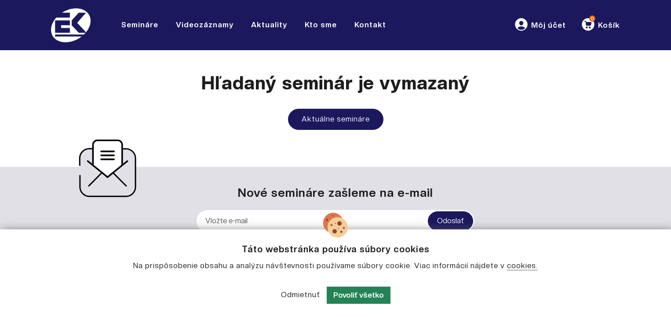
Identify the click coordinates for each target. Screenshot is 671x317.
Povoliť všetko (358, 295)
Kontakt (370, 24)
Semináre (139, 24)
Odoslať (450, 220)
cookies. (522, 265)
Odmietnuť (300, 294)
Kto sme (321, 24)
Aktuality (269, 24)
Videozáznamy (204, 24)
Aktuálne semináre (336, 118)
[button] (540, 25)
